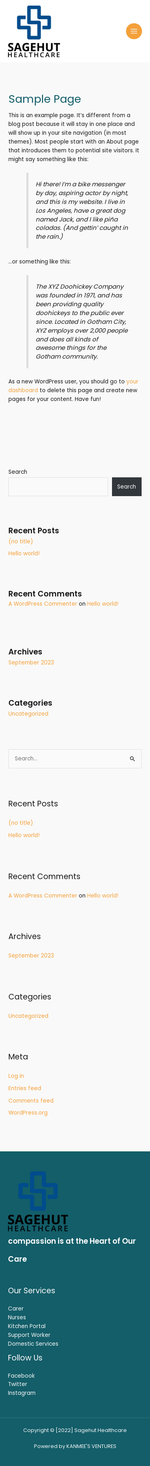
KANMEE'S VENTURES (91, 1446)
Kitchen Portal (27, 1326)
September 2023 (31, 662)
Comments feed (31, 1101)
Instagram (22, 1393)
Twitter (17, 1384)
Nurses (17, 1317)
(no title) (20, 541)
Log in (16, 1076)
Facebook (21, 1376)
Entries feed (24, 1088)
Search (17, 472)
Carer (16, 1308)
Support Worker (29, 1335)
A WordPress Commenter (42, 604)
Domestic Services (33, 1344)
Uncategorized (28, 714)
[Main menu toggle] (134, 31)
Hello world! (24, 553)
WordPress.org (28, 1113)
